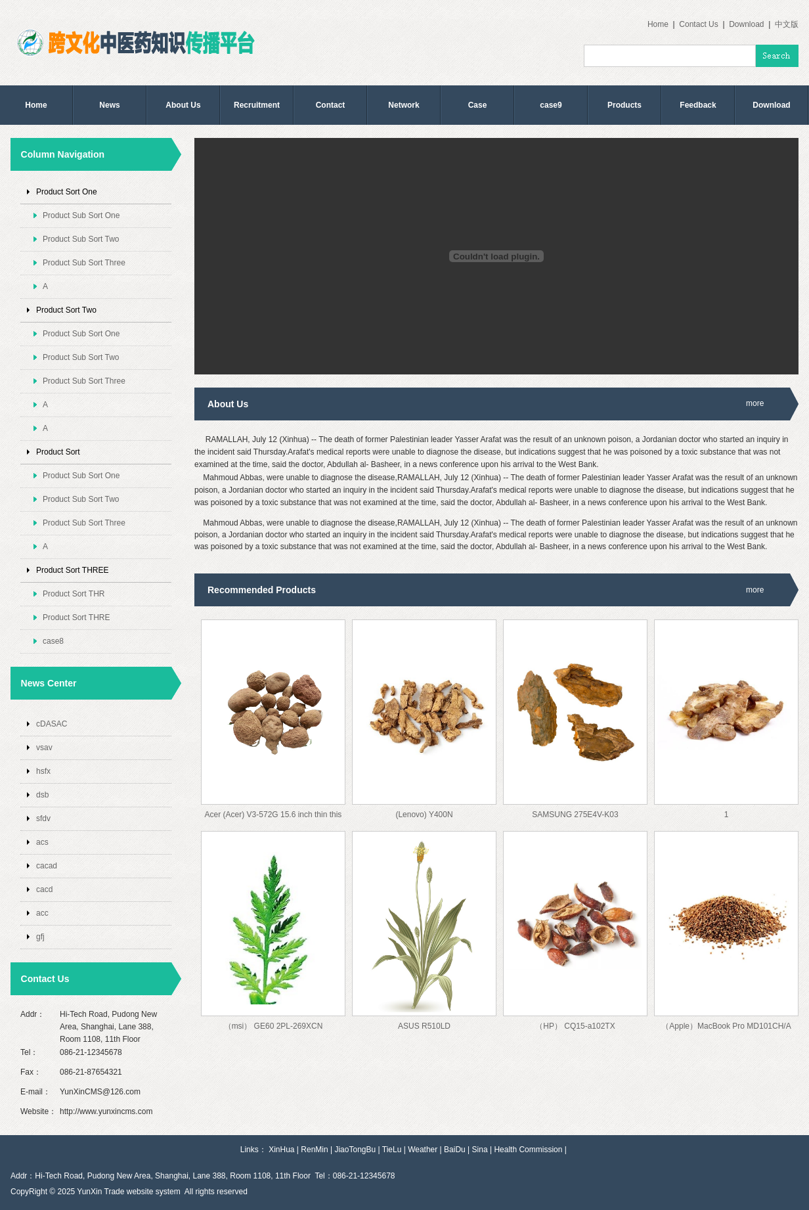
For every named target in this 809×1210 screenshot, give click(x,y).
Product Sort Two (66, 310)
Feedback (698, 105)
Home (657, 24)
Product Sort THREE (72, 570)
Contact (330, 105)
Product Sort (58, 452)
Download (746, 24)
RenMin (314, 1149)
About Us (182, 105)
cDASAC (51, 723)
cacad (46, 865)
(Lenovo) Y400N (423, 814)
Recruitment (257, 105)
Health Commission (528, 1149)
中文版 (786, 24)
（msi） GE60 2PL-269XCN (273, 1026)
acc (42, 913)
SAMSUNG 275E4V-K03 (575, 814)
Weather (422, 1149)
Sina (480, 1149)
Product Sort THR (73, 593)
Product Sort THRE (76, 617)
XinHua (281, 1149)
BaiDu (455, 1149)
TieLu (392, 1149)
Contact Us (698, 24)
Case (477, 105)
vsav (44, 747)
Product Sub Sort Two (81, 239)
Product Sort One (66, 191)
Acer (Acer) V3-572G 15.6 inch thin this (273, 814)
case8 (53, 641)
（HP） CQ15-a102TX (575, 1026)
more (755, 403)
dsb (42, 794)
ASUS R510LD (424, 1026)
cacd (44, 889)
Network (403, 105)
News (109, 105)
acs (42, 842)
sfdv (43, 818)
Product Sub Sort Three (84, 262)
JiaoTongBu (355, 1149)
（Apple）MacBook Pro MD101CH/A (726, 1026)
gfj (40, 936)
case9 (550, 105)
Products (624, 105)
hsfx (43, 771)
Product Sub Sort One (81, 215)
